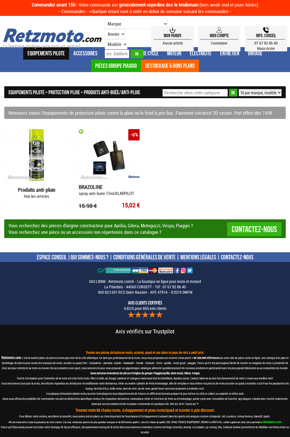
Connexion (219, 43)
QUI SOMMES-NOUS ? (89, 256)
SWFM (187, 292)
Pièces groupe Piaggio (116, 65)
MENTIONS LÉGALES (198, 256)
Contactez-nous (254, 229)
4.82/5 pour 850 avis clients (145, 305)
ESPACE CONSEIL (52, 256)
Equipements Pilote (26, 92)
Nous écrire (266, 48)
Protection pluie (64, 92)
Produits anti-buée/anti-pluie (112, 92)
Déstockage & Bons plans (170, 65)
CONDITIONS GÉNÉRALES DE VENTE (144, 256)
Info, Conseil (266, 35)
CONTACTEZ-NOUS (237, 256)
